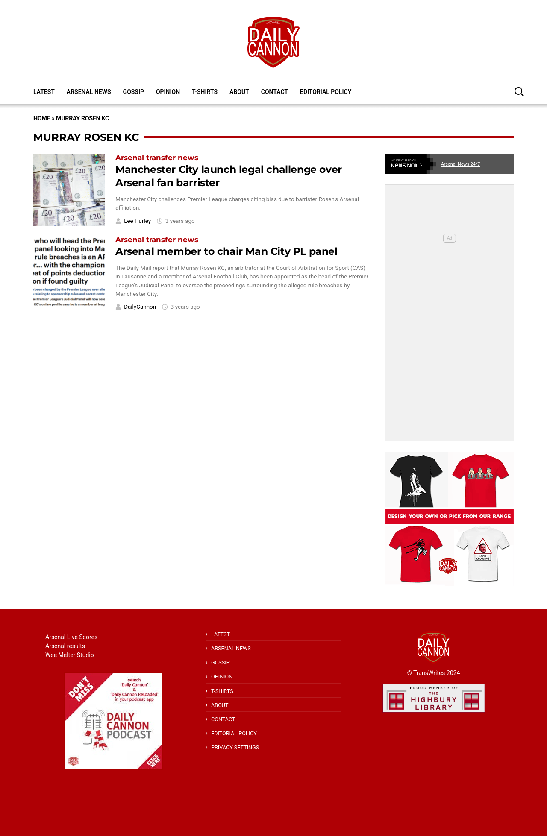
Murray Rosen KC (82, 118)
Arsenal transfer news (156, 157)
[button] (519, 91)
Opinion (168, 91)
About (239, 91)
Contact (274, 91)
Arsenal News (89, 91)
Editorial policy (325, 91)
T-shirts (205, 91)
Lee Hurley (137, 221)
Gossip (133, 91)
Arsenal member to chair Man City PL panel (226, 251)
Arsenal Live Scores (71, 637)
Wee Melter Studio (69, 655)
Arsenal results (65, 646)
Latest (44, 91)
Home (41, 118)
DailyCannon (140, 307)
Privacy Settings (235, 747)
